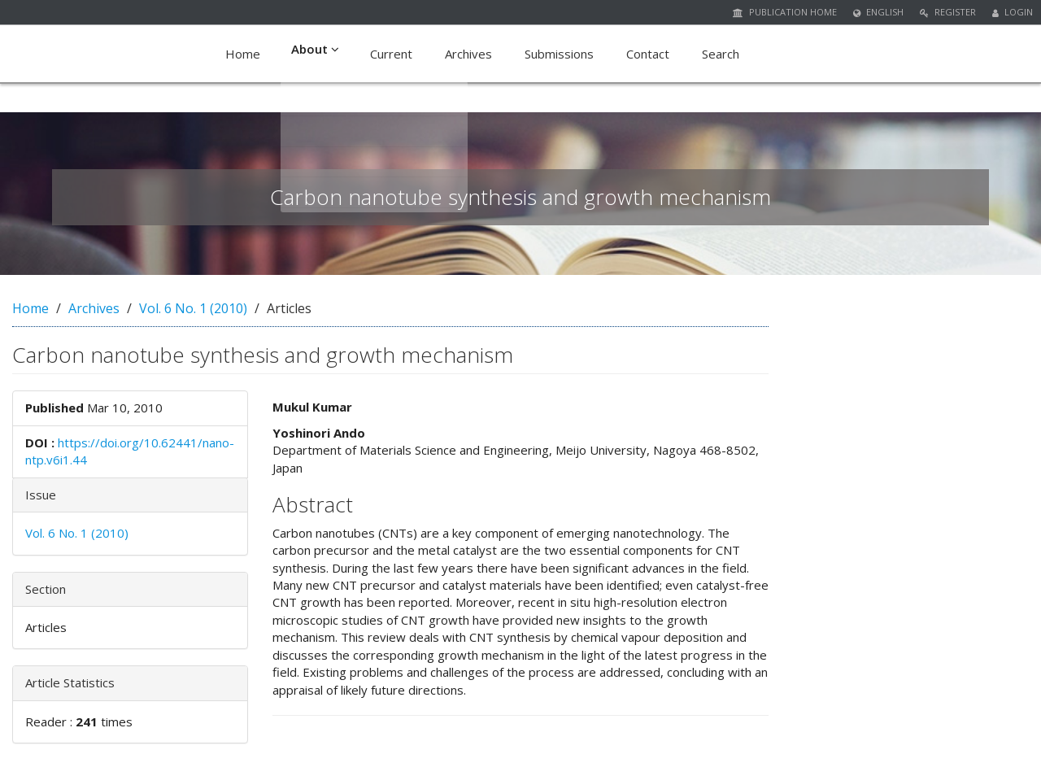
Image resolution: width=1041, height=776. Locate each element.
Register (948, 12)
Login (1012, 12)
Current (391, 54)
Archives (468, 54)
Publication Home (785, 12)
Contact (647, 54)
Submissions (559, 54)
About (315, 54)
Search (720, 54)
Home (242, 54)
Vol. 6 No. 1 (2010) (193, 308)
